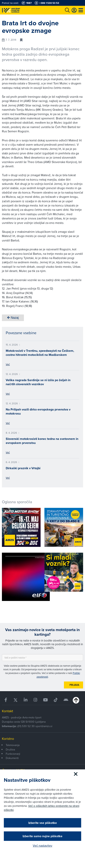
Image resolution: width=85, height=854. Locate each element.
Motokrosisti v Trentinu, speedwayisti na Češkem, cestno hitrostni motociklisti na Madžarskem (40, 352)
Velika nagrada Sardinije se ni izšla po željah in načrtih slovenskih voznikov (38, 382)
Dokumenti (12, 758)
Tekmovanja (13, 745)
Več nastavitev (42, 845)
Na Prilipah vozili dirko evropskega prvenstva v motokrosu (38, 411)
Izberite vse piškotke (42, 823)
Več (8, 364)
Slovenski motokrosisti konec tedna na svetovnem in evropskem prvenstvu (42, 441)
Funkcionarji (13, 754)
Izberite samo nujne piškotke (42, 836)
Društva (10, 749)
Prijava (74, 685)
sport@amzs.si (43, 726)
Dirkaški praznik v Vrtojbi (23, 468)
